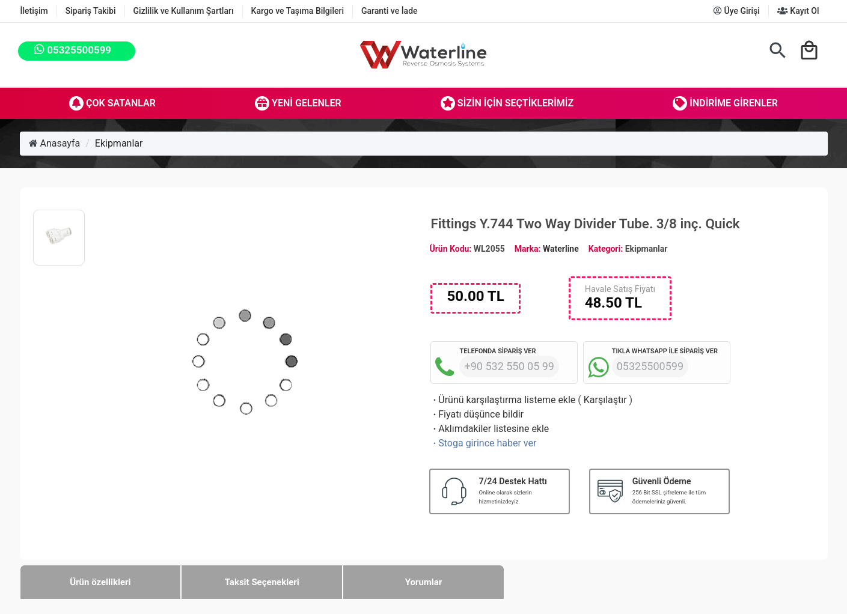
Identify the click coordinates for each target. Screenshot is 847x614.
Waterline (561, 249)
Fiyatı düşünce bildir (477, 414)
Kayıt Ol (798, 11)
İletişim (34, 11)
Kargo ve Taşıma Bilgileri (297, 11)
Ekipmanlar (119, 143)
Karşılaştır (605, 400)
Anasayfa (55, 143)
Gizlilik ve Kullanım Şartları (183, 11)
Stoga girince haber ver (483, 443)
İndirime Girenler (725, 103)
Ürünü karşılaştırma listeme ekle (502, 400)
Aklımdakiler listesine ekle (489, 428)
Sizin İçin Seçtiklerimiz (507, 103)
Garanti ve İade (389, 11)
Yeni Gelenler (298, 103)
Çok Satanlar (112, 103)
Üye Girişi (737, 11)
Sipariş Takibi (91, 11)
